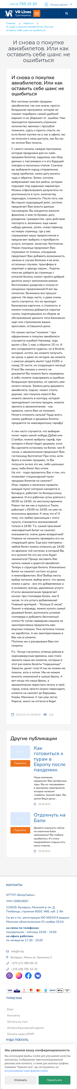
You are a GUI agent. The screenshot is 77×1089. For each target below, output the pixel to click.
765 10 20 (23, 3)
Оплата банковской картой (25, 1028)
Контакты (13, 1015)
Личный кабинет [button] (56, 4)
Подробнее (20, 763)
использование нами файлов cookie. (26, 1071)
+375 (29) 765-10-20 (24, 969)
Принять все (54, 1080)
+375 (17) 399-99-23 (24, 963)
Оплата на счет (17, 1022)
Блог (10, 1009)
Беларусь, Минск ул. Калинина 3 (31, 957)
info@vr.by (17, 951)
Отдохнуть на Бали (50, 818)
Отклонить (20, 1080)
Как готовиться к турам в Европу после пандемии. (50, 759)
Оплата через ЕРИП (20, 1034)
